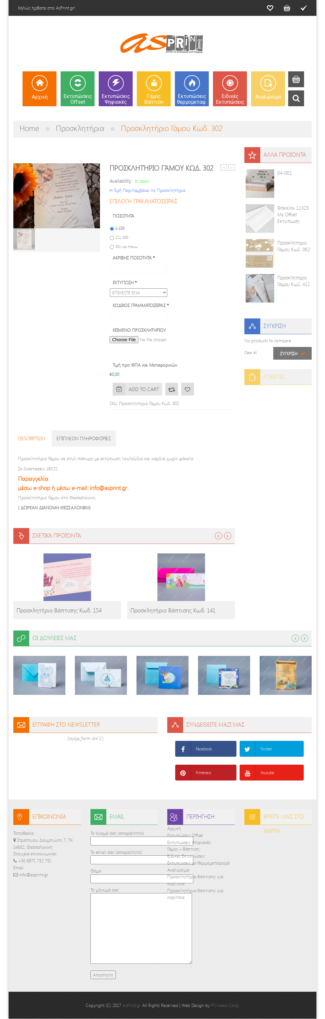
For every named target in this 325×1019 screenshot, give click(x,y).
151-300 (121, 237)
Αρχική (174, 828)
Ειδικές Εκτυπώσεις (186, 856)
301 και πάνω (126, 246)
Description (31, 438)
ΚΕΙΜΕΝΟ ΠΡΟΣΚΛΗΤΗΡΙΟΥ (139, 330)
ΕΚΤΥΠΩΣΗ (125, 282)
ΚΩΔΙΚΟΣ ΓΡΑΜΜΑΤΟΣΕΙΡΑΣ (141, 305)
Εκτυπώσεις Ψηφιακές (189, 842)
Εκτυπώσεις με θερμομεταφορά (198, 863)
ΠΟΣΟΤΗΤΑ (123, 216)
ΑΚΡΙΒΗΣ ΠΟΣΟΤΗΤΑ (134, 258)
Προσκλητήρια (80, 128)
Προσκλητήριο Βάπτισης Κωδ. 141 (173, 610)
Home (29, 128)
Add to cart (144, 389)
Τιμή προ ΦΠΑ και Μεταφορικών (145, 365)
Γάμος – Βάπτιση (183, 849)
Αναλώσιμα (178, 870)
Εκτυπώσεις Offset (185, 835)
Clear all (250, 352)
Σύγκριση (171, 389)
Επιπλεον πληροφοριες (83, 438)
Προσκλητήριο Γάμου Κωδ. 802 (224, 168)
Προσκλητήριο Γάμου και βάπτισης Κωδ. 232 (232, 168)
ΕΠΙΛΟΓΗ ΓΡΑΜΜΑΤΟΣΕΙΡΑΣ (143, 201)
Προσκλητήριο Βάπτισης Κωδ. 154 (59, 610)
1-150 (119, 228)
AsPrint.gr (132, 1006)
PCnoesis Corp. (225, 1006)
